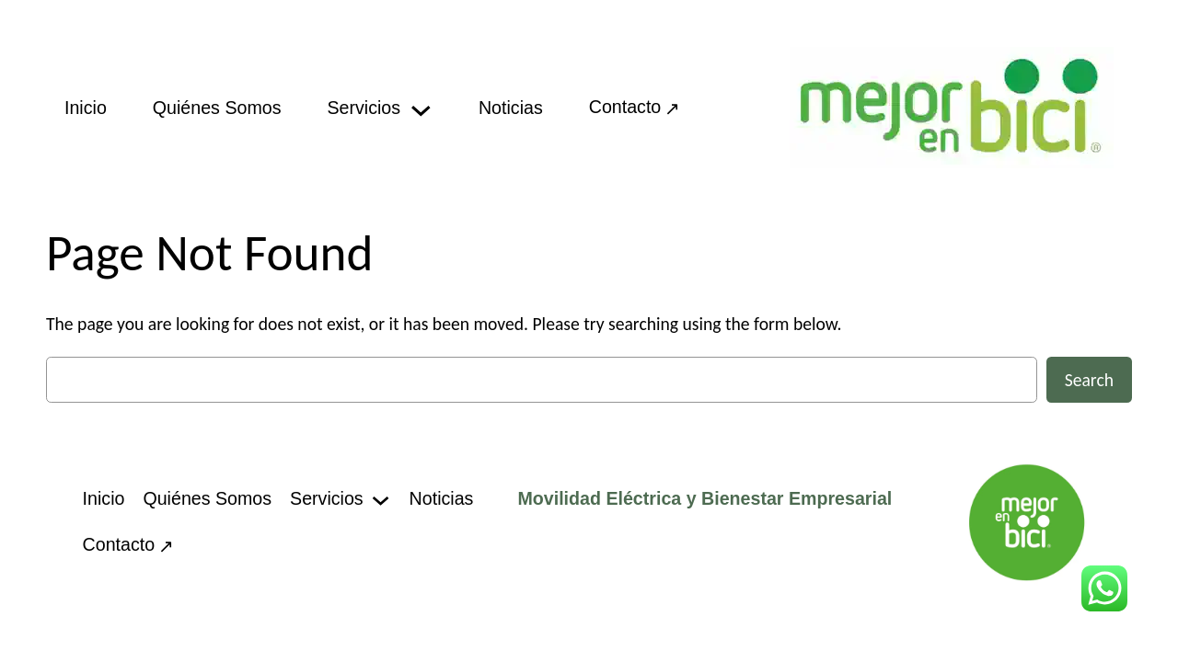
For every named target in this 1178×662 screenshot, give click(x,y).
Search (1089, 380)
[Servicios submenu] (421, 108)
